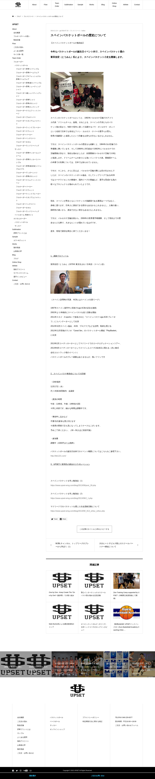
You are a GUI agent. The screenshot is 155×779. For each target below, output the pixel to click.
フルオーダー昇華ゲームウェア (27, 73)
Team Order (57, 4)
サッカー (18, 149)
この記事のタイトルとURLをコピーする (94, 529)
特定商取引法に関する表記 (92, 721)
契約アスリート (19, 269)
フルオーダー (18, 62)
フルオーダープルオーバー (26, 117)
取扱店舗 (17, 40)
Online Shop (114, 4)
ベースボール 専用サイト (24, 215)
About (34, 5)
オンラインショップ (57, 729)
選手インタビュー (20, 277)
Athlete (125, 5)
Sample (80, 5)
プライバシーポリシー (91, 717)
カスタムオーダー (20, 218)
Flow (45, 5)
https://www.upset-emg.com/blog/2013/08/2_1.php (71, 498)
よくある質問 (18, 51)
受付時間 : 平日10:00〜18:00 (125, 721)
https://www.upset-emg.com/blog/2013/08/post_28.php (73, 485)
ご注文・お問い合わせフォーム (126, 725)
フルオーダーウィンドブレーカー (28, 127)
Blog (103, 5)
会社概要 (17, 33)
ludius (83, 31)
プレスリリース (75, 31)
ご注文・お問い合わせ (22, 284)
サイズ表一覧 (18, 54)
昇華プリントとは (20, 233)
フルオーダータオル (23, 142)
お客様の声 (18, 251)
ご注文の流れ (18, 47)
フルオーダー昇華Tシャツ (25, 100)
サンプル (20, 733)
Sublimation (68, 5)
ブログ (16, 258)
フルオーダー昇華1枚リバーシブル (29, 83)
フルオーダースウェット (25, 131)
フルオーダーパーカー (24, 135)
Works (91, 5)
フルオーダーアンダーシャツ (26, 173)
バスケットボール (21, 65)
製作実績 (17, 247)
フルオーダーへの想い (22, 36)
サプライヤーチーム (21, 273)
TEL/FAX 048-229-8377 (123, 717)
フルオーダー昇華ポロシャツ (26, 103)
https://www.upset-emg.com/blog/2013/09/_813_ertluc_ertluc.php (78, 511)
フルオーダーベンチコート (26, 138)
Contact (137, 5)
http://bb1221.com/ (58, 456)
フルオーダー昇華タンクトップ (27, 107)
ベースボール (55, 721)
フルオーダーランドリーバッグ (27, 146)
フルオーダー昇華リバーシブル (27, 69)
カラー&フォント (20, 240)
